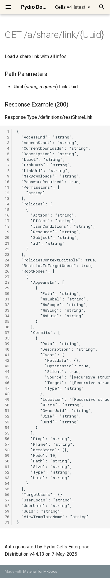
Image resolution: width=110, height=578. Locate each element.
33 (7, 310)
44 (7, 371)
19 (7, 231)
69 (7, 511)
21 (7, 243)
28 (7, 282)
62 (7, 472)
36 (7, 326)
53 (7, 422)
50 (7, 405)
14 (7, 204)
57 (7, 444)
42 (7, 360)
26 (7, 271)
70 (7, 516)
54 (7, 427)
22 (7, 248)
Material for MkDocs (40, 571)
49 (7, 399)
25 (7, 265)
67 (7, 500)
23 (7, 254)
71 (7, 522)
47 (7, 388)
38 (7, 338)
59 (7, 455)
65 (7, 488)
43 (7, 366)
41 (7, 354)
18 (7, 226)
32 (7, 304)
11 (7, 187)
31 (7, 299)
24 (7, 260)
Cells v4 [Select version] (70, 7)
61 (7, 466)
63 (7, 477)
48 (7, 393)
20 (7, 237)
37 (7, 332)
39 (7, 343)
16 (7, 215)
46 (7, 382)
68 (7, 505)
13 (7, 198)
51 (7, 410)
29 (7, 287)
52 (7, 416)
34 (7, 315)
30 (7, 293)
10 (7, 181)
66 (7, 494)
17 (7, 220)
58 (7, 449)
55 (7, 433)
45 (7, 377)
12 (7, 192)
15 (7, 209)
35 (7, 321)
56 (7, 438)
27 (7, 276)
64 (7, 483)
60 (7, 461)
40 (7, 349)
